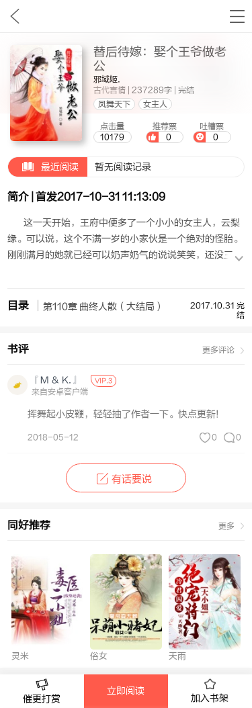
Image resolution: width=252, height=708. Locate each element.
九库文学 (14, 16)
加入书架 (210, 691)
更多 (226, 526)
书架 (237, 16)
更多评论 (218, 350)
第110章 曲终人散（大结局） (103, 307)
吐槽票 (211, 132)
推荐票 (164, 132)
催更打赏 (42, 691)
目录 (18, 306)
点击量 (112, 132)
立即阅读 (125, 691)
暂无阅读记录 (79, 167)
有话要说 (126, 479)
